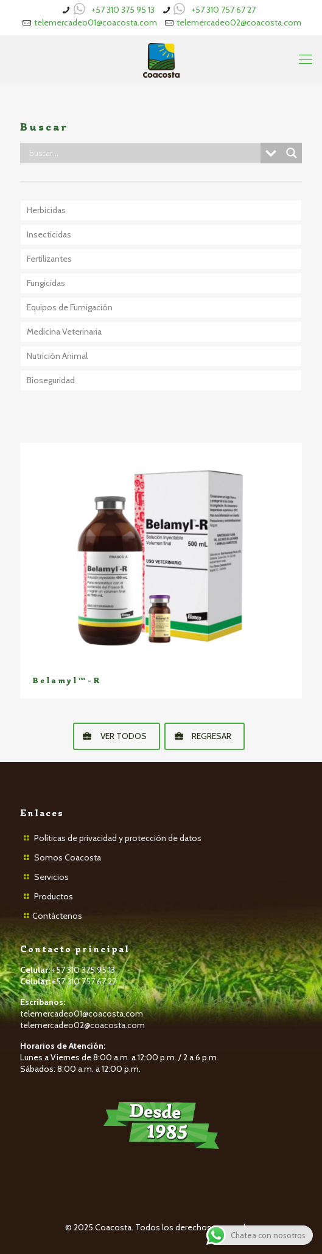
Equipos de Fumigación (70, 307)
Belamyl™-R (66, 680)
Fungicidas (46, 283)
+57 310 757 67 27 (223, 9)
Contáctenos (57, 915)
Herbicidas (46, 210)
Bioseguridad (51, 380)
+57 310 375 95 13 (123, 9)
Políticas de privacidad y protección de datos (117, 838)
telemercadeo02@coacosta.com (239, 22)
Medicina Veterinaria (64, 331)
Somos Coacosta (67, 857)
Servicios (51, 876)
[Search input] (143, 153)
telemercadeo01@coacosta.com (95, 22)
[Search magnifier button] (291, 153)
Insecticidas (49, 234)
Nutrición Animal (57, 355)
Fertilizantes (49, 258)
